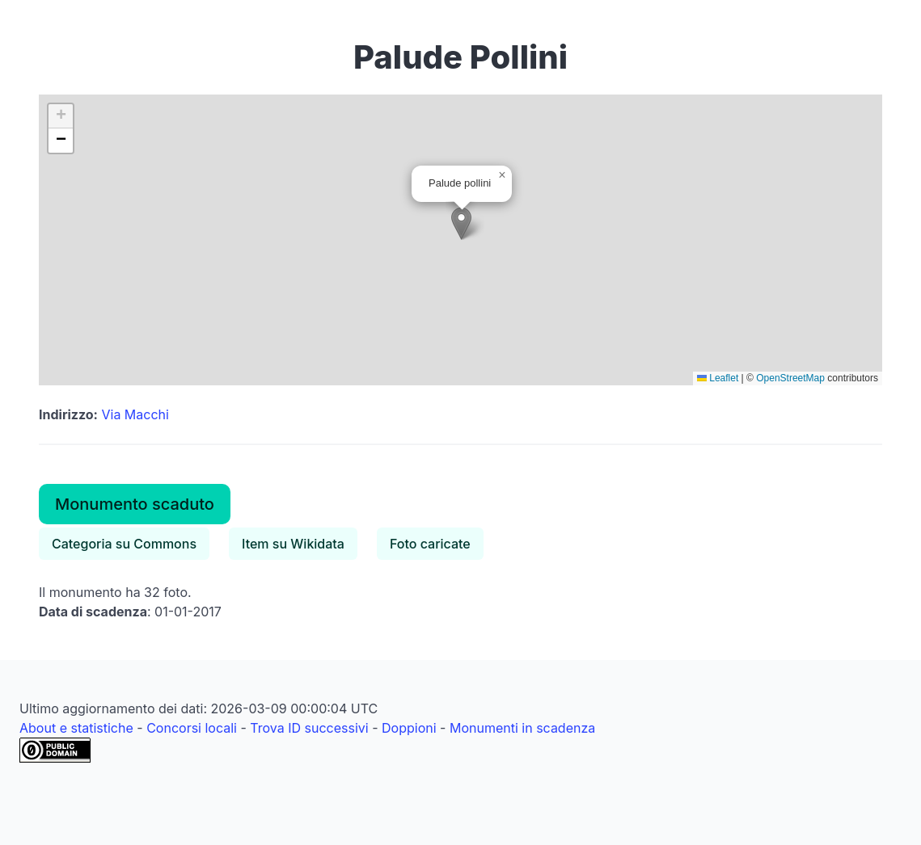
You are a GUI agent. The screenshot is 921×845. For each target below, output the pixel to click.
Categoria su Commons (124, 544)
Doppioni (409, 728)
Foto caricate (430, 544)
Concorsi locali (191, 728)
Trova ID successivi (309, 728)
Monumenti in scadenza (522, 728)
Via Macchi (134, 414)
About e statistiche (76, 728)
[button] (461, 223)
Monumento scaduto (134, 504)
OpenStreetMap (790, 378)
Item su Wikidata (293, 544)
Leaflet (717, 378)
